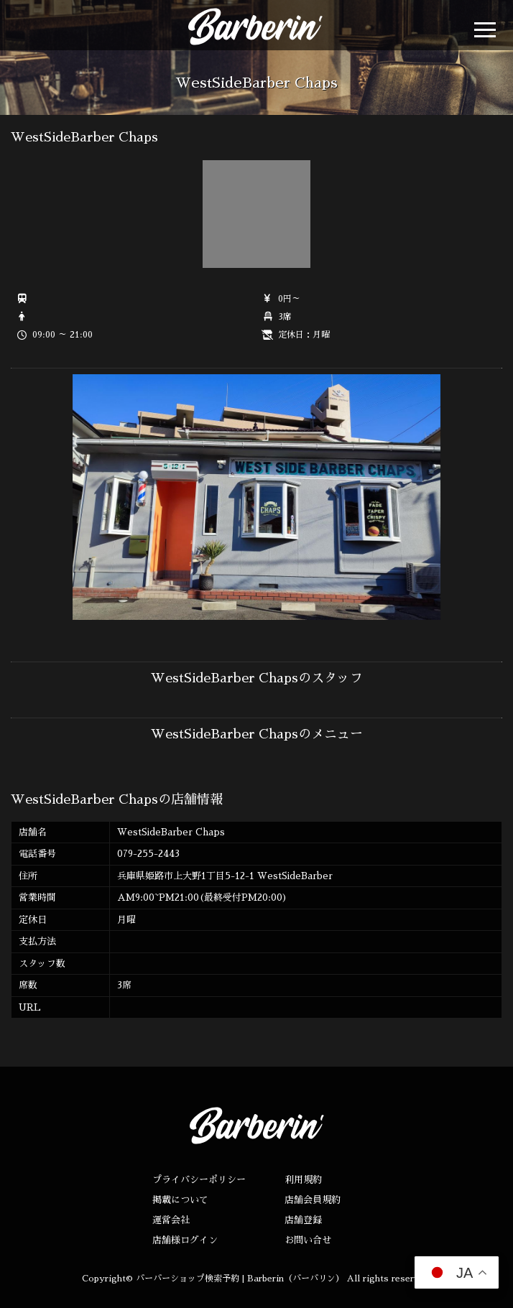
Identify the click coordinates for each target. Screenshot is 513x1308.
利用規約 (303, 1179)
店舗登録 (303, 1220)
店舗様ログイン (185, 1240)
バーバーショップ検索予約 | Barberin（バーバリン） (240, 1278)
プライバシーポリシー (199, 1179)
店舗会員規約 (313, 1200)
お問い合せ (308, 1240)
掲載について (180, 1200)
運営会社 (171, 1220)
